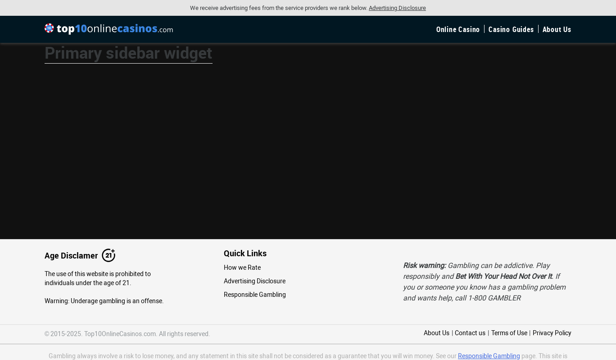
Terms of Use (509, 333)
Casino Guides (511, 29)
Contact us (470, 333)
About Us (557, 29)
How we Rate (242, 267)
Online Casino (458, 29)
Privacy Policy (552, 333)
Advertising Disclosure (254, 281)
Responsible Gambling (255, 294)
